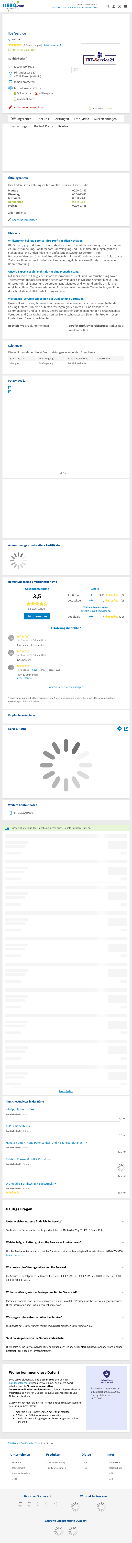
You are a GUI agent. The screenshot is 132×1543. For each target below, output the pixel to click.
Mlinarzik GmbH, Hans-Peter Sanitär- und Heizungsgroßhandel (44, 1142)
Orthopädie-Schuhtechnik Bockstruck (29, 1183)
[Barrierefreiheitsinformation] (121, 6)
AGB (111, 1473)
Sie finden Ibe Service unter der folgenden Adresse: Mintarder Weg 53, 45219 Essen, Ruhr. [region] (55, 1230)
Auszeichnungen (105, 119)
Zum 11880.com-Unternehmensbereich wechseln (74, 7)
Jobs (14, 1478)
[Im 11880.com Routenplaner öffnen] (119, 728)
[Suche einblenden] (109, 6)
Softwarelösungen (57, 1467)
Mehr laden (66, 1091)
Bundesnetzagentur (20, 1382)
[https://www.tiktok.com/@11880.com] (29, 1504)
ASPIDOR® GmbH (16, 1126)
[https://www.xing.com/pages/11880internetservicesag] (47, 1504)
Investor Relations (21, 1473)
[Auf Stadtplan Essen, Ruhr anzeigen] (126, 728)
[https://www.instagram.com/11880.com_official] (38, 1504)
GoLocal (36, 669)
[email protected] (15, 1255)
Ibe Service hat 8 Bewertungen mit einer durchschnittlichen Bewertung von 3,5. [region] (49, 1325)
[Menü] (127, 6)
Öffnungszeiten (21, 119)
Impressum (115, 1462)
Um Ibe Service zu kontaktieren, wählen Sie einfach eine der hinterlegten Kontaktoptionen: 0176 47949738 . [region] (64, 1253)
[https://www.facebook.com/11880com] (20, 1504)
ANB (111, 1478)
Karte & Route (43, 126)
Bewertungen (20, 126)
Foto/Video (81, 119)
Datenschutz (115, 1467)
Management (18, 1467)
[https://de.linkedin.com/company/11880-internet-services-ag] (56, 1504)
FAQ (85, 1467)
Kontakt (63, 126)
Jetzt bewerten (37, 616)
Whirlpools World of (18, 1109)
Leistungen (61, 119)
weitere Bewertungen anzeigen (66, 687)
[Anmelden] (115, 6)
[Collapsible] (123, 1221)
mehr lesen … (24, 677)
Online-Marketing (56, 1462)
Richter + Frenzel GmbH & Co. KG (26, 1159)
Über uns (42, 119)
